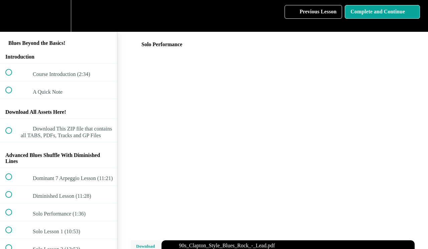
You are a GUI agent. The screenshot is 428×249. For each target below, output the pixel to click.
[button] (12, 16)
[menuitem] (58, 16)
